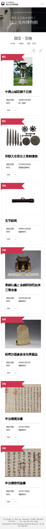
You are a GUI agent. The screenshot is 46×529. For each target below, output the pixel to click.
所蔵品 (21, 43)
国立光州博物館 (9, 3)
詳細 (11, 110)
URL (40, 50)
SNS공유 (33, 50)
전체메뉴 (42, 4)
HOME (12, 43)
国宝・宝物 (31, 43)
